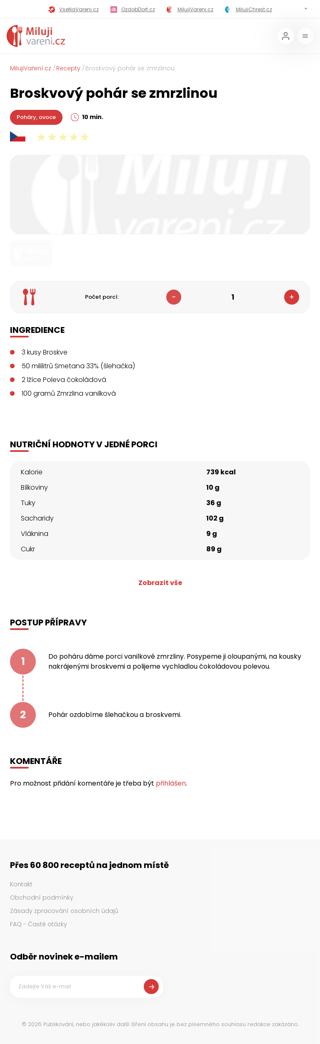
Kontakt (21, 884)
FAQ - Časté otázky (38, 924)
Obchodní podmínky (41, 897)
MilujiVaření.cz (30, 68)
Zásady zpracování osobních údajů (64, 911)
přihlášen (171, 783)
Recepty (68, 68)
